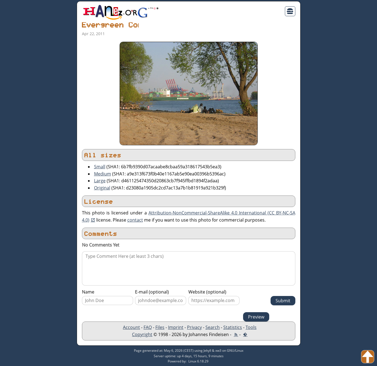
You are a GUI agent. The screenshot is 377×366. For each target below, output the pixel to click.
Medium (102, 174)
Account (131, 327)
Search (212, 327)
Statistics (232, 327)
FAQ (148, 327)
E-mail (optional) (152, 292)
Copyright (142, 334)
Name (88, 292)
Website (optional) (207, 292)
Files (159, 327)
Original (102, 188)
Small (99, 167)
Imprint (175, 327)
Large (100, 181)
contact (135, 220)
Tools (251, 327)
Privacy (194, 327)
